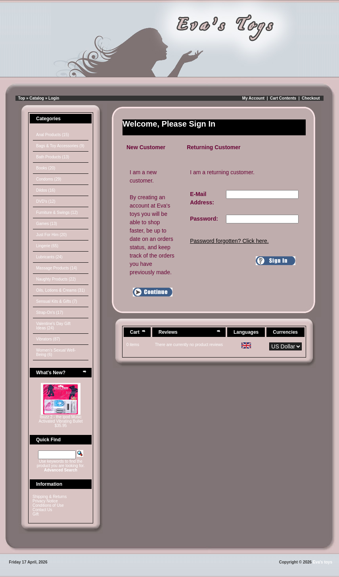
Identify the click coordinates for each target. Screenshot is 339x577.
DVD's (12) (46, 201)
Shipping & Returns (50, 496)
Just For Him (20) (51, 235)
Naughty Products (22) (56, 279)
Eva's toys (322, 562)
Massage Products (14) (56, 268)
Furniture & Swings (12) (57, 212)
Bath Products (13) (52, 157)
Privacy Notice (45, 501)
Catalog (36, 98)
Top (21, 98)
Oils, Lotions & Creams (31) (60, 290)
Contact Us (42, 510)
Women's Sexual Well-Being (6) (56, 352)
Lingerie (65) (47, 246)
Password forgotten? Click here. (229, 241)
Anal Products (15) (52, 135)
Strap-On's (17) (49, 312)
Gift (36, 514)
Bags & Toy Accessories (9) (60, 146)
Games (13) (46, 223)
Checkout (311, 98)
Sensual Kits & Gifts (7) (56, 301)
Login (53, 98)
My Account (253, 98)
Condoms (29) (48, 179)
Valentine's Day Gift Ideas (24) (53, 325)
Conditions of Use (48, 505)
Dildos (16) (45, 190)
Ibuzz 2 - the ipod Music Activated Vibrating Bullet (61, 419)
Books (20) (45, 168)
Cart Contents (283, 98)
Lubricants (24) (49, 257)
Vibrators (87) (48, 339)
